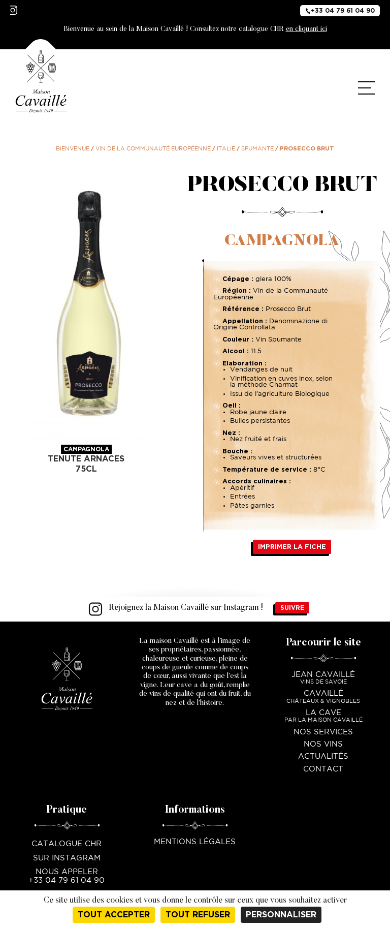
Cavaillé (323, 697)
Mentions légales (195, 842)
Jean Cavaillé (323, 678)
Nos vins (323, 744)
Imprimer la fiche (292, 546)
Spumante (257, 148)
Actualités (323, 756)
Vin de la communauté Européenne (153, 148)
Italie (226, 148)
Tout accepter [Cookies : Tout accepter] (114, 914)
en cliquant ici (306, 29)
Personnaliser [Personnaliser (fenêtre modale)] (281, 914)
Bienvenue (72, 148)
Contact (323, 769)
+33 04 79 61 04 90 (340, 10)
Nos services (323, 732)
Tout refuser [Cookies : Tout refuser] (198, 914)
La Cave (323, 716)
